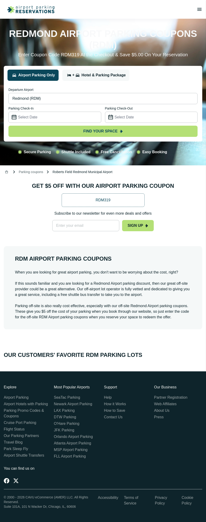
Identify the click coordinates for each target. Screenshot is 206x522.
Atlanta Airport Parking (72, 443)
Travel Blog (13, 442)
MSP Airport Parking (71, 450)
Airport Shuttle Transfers (24, 455)
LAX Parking (64, 410)
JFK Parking (64, 430)
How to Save (114, 410)
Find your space (103, 131)
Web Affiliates (165, 404)
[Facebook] (6, 480)
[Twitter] (16, 480)
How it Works (115, 404)
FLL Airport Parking (70, 456)
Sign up (138, 225)
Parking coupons (31, 172)
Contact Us (113, 417)
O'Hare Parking (66, 424)
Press (159, 417)
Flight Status (14, 429)
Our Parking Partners (21, 436)
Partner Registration (170, 397)
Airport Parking (16, 397)
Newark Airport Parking (73, 404)
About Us (161, 410)
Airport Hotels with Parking (26, 404)
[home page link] (29, 9)
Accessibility (108, 498)
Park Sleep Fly (16, 449)
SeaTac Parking (67, 397)
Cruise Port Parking (20, 423)
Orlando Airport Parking (73, 437)
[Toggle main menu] (199, 9)
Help (108, 397)
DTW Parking (65, 417)
